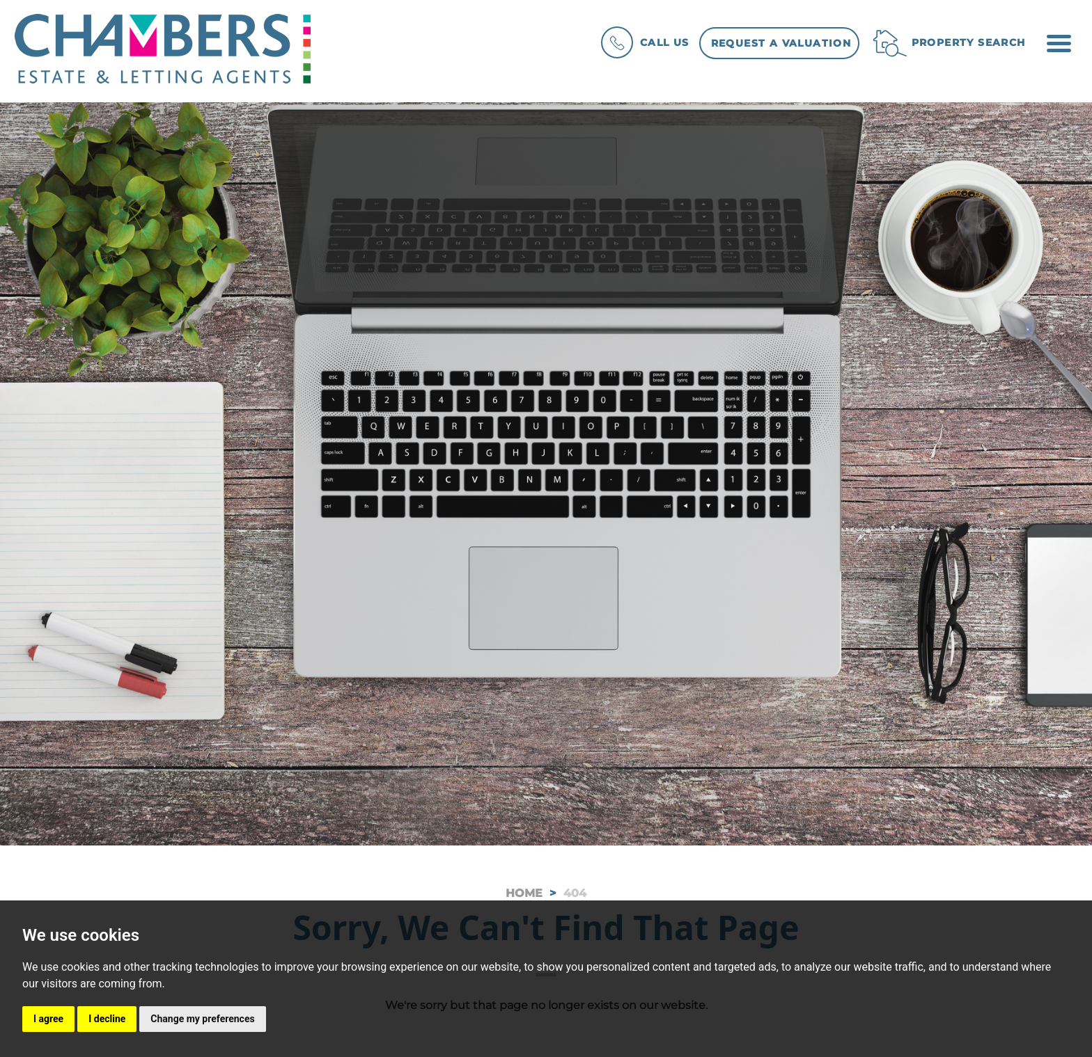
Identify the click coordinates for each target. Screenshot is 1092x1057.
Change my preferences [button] (202, 1018)
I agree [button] (48, 1018)
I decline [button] (106, 1018)
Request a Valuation (781, 43)
